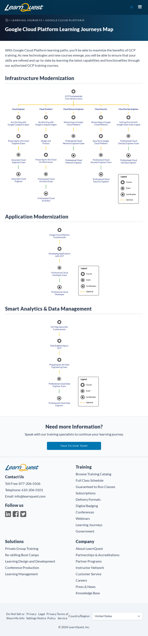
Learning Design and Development (30, 561)
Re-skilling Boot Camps (22, 555)
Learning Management (21, 574)
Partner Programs (89, 561)
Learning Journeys (27, 20)
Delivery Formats (88, 499)
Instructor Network (90, 567)
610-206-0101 (32, 490)
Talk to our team (74, 445)
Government (85, 531)
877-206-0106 (29, 483)
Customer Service (88, 574)
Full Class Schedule (89, 480)
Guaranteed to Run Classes (95, 487)
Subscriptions (86, 493)
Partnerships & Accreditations (97, 555)
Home (6, 20)
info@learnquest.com (30, 496)
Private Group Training (21, 548)
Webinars (83, 518)
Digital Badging (87, 506)
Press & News (86, 587)
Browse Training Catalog (93, 474)
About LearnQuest (89, 548)
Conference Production (22, 567)
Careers (81, 580)
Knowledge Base (88, 593)
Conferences (85, 512)
